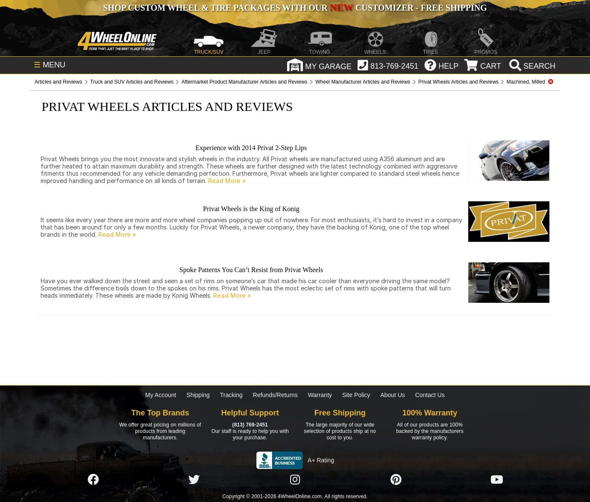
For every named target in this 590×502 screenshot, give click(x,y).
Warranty (320, 395)
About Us (392, 395)
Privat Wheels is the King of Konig (251, 208)
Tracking (231, 395)
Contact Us (430, 395)
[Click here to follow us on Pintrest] (396, 479)
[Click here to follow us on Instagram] (294, 479)
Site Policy (356, 395)
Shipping (198, 395)
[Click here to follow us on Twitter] (194, 479)
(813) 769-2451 (250, 425)
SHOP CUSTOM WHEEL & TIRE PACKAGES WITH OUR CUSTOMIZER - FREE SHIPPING (295, 7)
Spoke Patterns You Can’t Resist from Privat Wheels (251, 269)
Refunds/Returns (275, 395)
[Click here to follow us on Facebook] (93, 479)
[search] (531, 66)
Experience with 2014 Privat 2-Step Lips (251, 147)
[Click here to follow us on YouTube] (496, 479)
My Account (160, 395)
